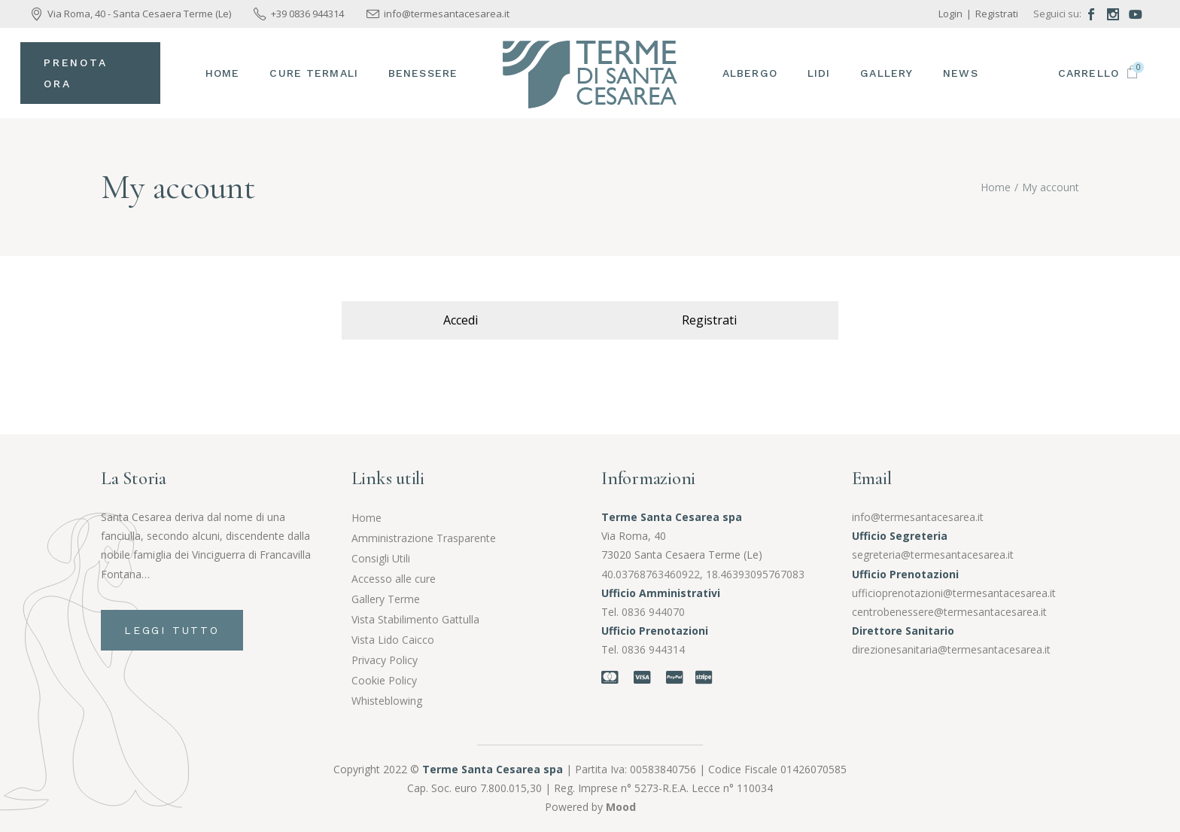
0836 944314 (653, 649)
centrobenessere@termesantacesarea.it (949, 612)
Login (950, 13)
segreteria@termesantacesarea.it (933, 554)
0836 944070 (653, 612)
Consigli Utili (380, 558)
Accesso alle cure (393, 578)
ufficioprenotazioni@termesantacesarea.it (954, 593)
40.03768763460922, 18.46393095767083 (702, 574)
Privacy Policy (384, 660)
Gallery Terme (385, 599)
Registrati (996, 13)
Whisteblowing (386, 700)
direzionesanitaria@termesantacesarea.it (951, 649)
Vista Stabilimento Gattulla (415, 619)
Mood (621, 807)
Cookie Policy (384, 680)
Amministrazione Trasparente (423, 538)
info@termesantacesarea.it (918, 517)
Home (366, 517)
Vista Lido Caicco (392, 639)
